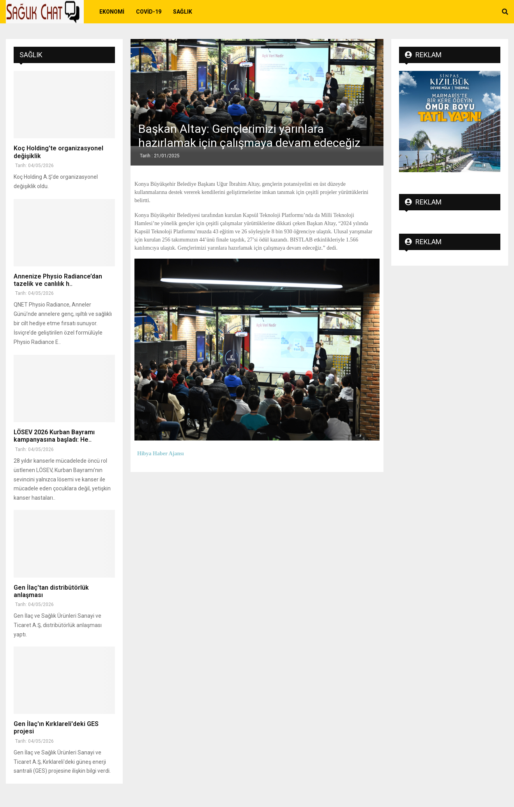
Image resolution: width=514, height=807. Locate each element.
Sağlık (182, 12)
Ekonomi (111, 12)
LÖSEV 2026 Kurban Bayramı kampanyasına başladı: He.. (54, 435)
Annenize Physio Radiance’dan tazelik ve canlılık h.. (58, 280)
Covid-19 (148, 12)
